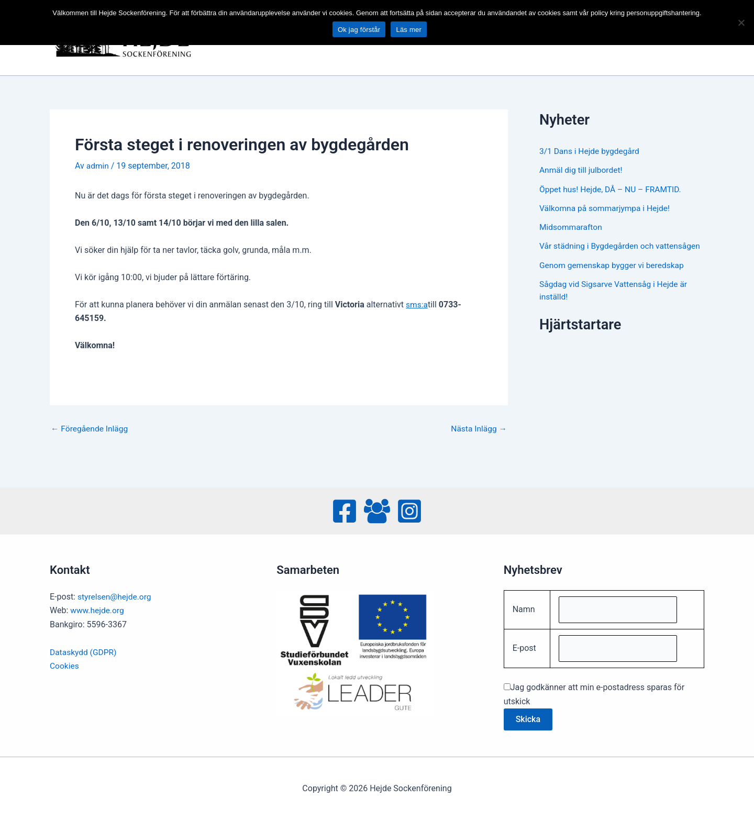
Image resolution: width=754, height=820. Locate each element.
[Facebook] (344, 509)
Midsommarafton (571, 226)
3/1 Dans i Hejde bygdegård (590, 151)
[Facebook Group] (377, 509)
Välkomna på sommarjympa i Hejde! (606, 208)
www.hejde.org (98, 609)
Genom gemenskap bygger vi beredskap (613, 277)
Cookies (65, 664)
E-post (524, 648)
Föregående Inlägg (90, 428)
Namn (524, 608)
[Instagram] (409, 509)
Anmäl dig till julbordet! (582, 170)
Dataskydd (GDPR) (84, 651)
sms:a (417, 304)
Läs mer (409, 30)
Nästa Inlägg (478, 428)
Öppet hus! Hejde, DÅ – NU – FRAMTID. (612, 189)
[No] (741, 22)
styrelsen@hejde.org (115, 595)
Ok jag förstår (359, 30)
